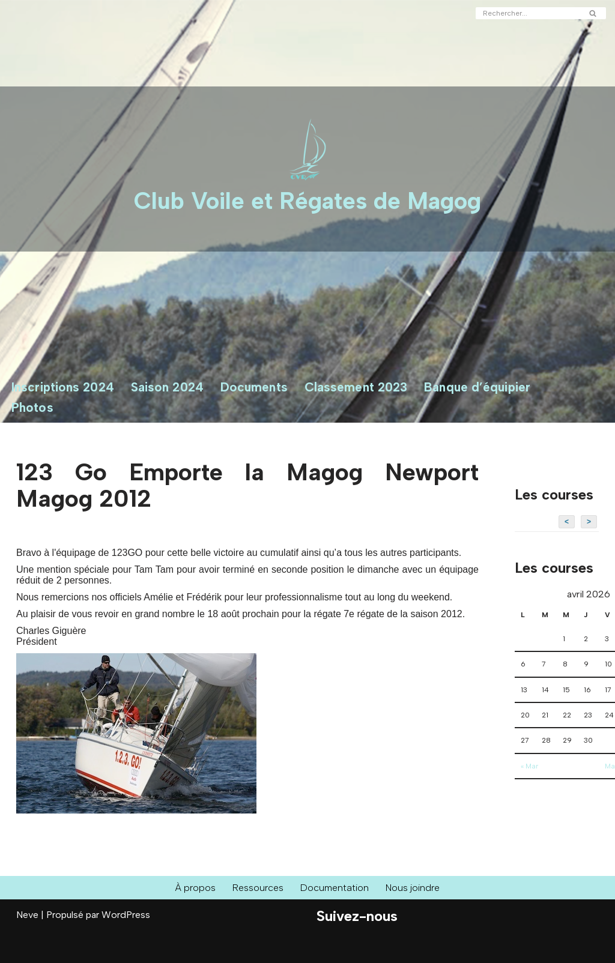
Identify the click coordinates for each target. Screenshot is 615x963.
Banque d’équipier (477, 386)
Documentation (334, 887)
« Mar (529, 766)
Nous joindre (413, 887)
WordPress (125, 914)
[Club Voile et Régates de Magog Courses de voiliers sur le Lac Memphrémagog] (307, 169)
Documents (254, 386)
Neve (27, 914)
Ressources (257, 887)
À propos (195, 887)
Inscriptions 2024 (62, 386)
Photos (32, 407)
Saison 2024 (167, 386)
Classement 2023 (356, 386)
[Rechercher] (527, 13)
